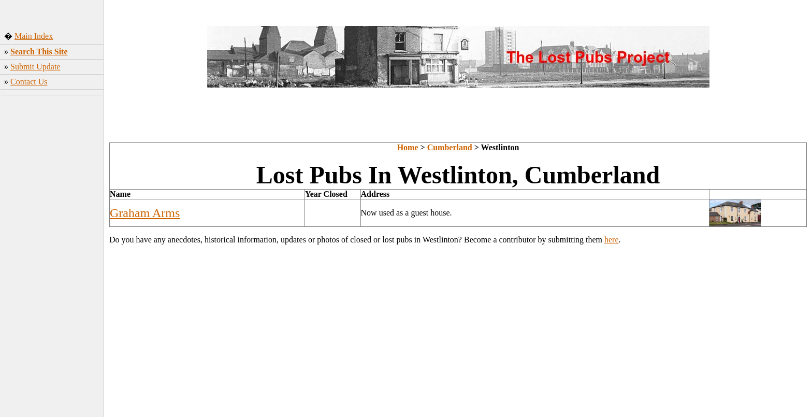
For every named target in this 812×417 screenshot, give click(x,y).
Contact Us (29, 81)
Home (407, 147)
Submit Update (35, 66)
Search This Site (39, 51)
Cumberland (449, 147)
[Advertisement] (52, 253)
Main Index (34, 36)
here (611, 239)
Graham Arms (145, 213)
